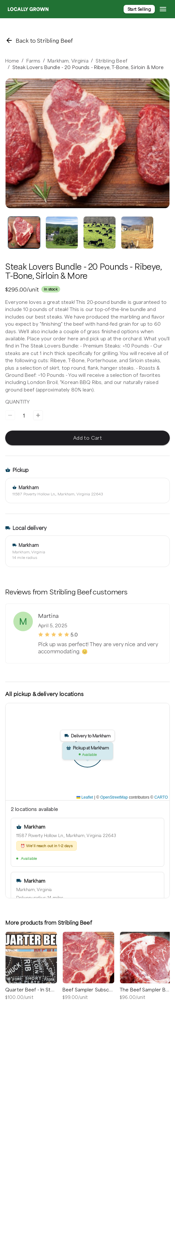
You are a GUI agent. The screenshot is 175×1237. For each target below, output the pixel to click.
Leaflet (84, 797)
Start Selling (139, 9)
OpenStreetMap (114, 797)
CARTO (161, 797)
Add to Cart (87, 438)
